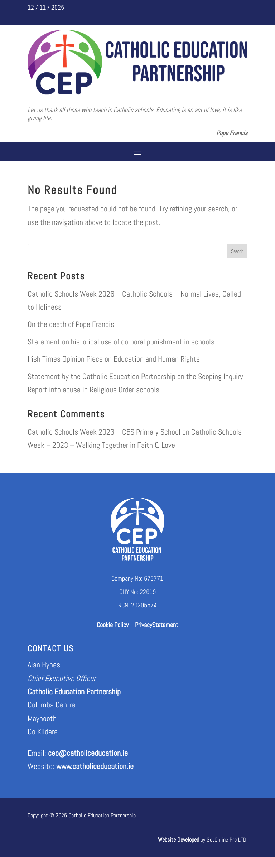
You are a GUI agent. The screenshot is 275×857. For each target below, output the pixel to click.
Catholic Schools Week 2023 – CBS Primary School (104, 432)
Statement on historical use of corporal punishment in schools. (122, 342)
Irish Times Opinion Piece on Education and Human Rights (114, 359)
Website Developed (178, 839)
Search (237, 251)
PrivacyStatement (156, 625)
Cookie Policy (113, 625)
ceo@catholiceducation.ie (88, 753)
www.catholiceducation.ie (95, 766)
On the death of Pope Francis (71, 324)
